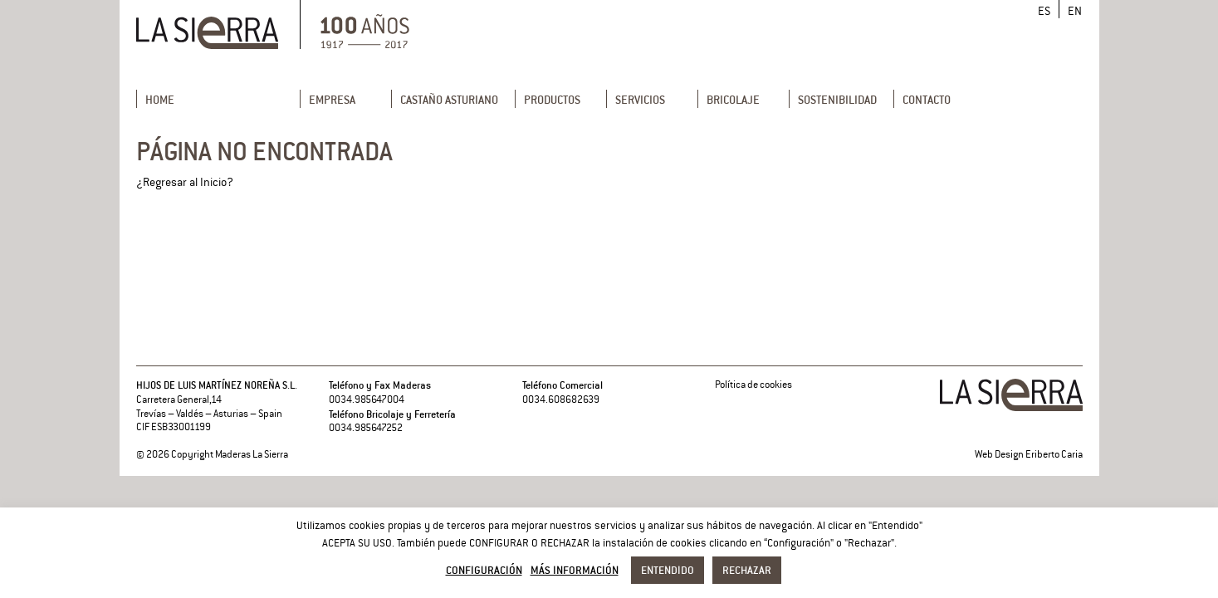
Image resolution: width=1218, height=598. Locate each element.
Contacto (926, 99)
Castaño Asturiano (449, 99)
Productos (552, 99)
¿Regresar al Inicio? (184, 182)
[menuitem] (1044, 11)
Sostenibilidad (837, 99)
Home (159, 99)
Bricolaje (733, 99)
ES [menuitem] (1044, 11)
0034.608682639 (560, 400)
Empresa (332, 99)
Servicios (640, 99)
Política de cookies (753, 385)
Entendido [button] (667, 569)
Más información (575, 569)
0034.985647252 (366, 428)
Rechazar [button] (746, 569)
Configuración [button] (484, 569)
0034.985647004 (366, 400)
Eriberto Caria (1054, 454)
